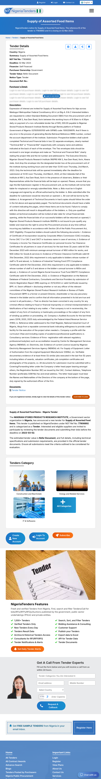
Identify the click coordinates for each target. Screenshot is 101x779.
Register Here (84, 727)
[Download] (75, 46)
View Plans (58, 765)
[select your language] (86, 2)
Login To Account (38, 537)
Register (41, 2)
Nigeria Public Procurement (19, 776)
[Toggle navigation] (92, 11)
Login (54, 2)
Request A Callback (49, 706)
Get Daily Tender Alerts (27, 649)
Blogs (8, 768)
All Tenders (11, 757)
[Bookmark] (89, 46)
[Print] (68, 46)
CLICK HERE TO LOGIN (81, 397)
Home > (9, 38)
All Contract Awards (16, 761)
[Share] (82, 46)
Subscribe (63, 535)
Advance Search (14, 765)
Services (57, 776)
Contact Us (68, 2)
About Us (57, 768)
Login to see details (51, 96)
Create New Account (15, 538)
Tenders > (16, 38)
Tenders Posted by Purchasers (21, 772)
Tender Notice (19, 390)
